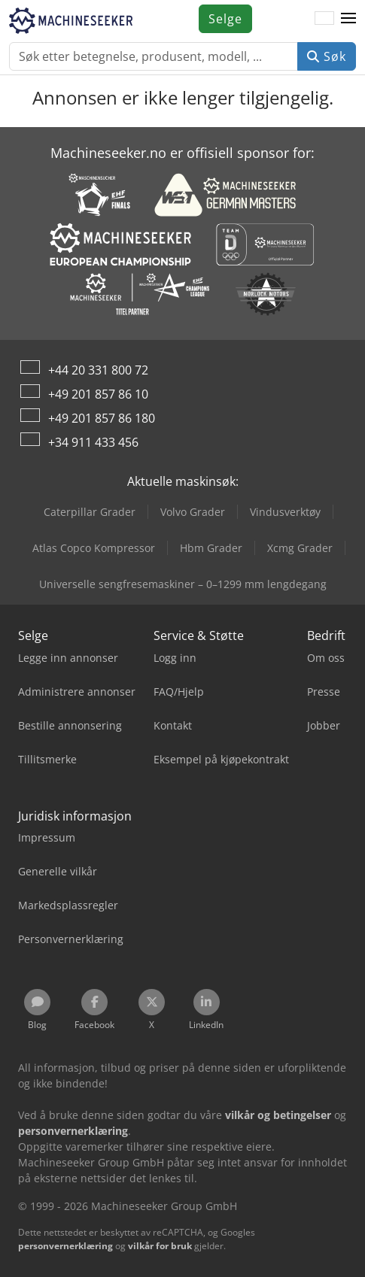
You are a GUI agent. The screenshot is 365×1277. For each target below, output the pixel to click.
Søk (326, 56)
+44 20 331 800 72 (98, 370)
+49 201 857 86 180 (101, 418)
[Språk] (324, 19)
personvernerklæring (65, 1245)
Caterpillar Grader (89, 512)
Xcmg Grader (300, 548)
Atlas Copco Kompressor (93, 548)
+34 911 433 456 (93, 442)
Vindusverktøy (285, 512)
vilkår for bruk (160, 1245)
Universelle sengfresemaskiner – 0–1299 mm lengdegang (183, 584)
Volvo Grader (192, 512)
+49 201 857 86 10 (98, 394)
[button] (348, 19)
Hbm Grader (211, 548)
